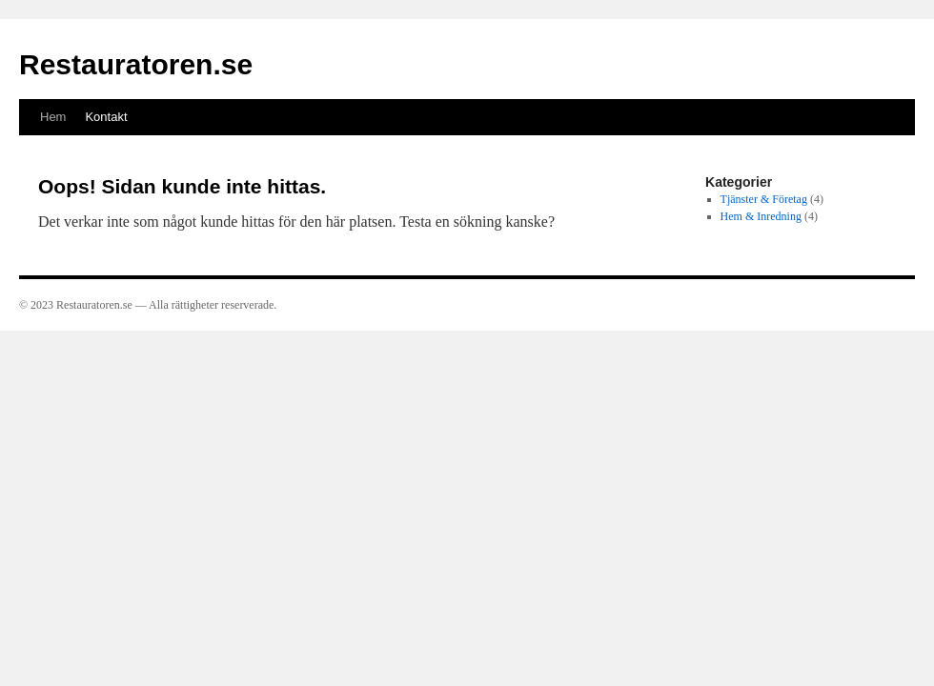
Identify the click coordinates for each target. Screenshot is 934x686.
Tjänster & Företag (764, 199)
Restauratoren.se (136, 64)
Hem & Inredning (761, 216)
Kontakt (106, 117)
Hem (53, 117)
